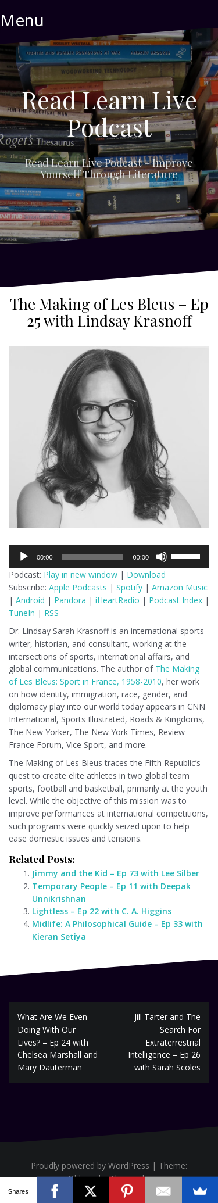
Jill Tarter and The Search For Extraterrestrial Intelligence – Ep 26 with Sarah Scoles (164, 1042)
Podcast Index (175, 600)
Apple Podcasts (78, 587)
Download (146, 574)
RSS (51, 612)
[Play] (24, 557)
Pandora (70, 600)
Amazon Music (180, 587)
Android (30, 600)
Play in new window (80, 574)
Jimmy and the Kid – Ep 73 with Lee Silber (115, 873)
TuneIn (22, 612)
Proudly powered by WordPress (90, 1165)
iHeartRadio (117, 600)
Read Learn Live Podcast (109, 112)
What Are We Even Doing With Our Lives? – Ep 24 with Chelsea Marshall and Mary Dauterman (57, 1042)
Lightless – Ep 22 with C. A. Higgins (101, 910)
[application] (109, 556)
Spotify (129, 587)
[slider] (93, 557)
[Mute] (161, 557)
